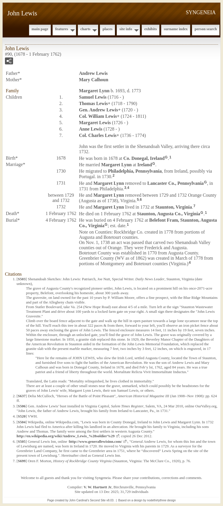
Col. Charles (97, 135)
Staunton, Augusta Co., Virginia (168, 213)
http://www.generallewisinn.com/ (95, 441)
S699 (22, 461)
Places (107, 29)
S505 (22, 441)
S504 (22, 422)
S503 (22, 279)
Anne (90, 128)
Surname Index (176, 29)
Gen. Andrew (98, 109)
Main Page (40, 29)
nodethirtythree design (161, 500)
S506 (22, 406)
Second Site (98, 500)
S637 (22, 396)
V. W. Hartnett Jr (98, 487)
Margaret (94, 90)
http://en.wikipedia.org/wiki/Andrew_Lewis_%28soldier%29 (66, 436)
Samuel (93, 97)
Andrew (93, 73)
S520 (22, 416)
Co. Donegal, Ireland (144, 158)
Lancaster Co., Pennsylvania (175, 183)
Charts (85, 29)
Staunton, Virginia (173, 207)
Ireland (144, 164)
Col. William (98, 116)
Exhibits (150, 29)
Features (61, 29)
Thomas (93, 103)
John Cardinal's (79, 500)
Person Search (206, 29)
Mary (93, 79)
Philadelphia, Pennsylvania (135, 171)
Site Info (125, 29)
